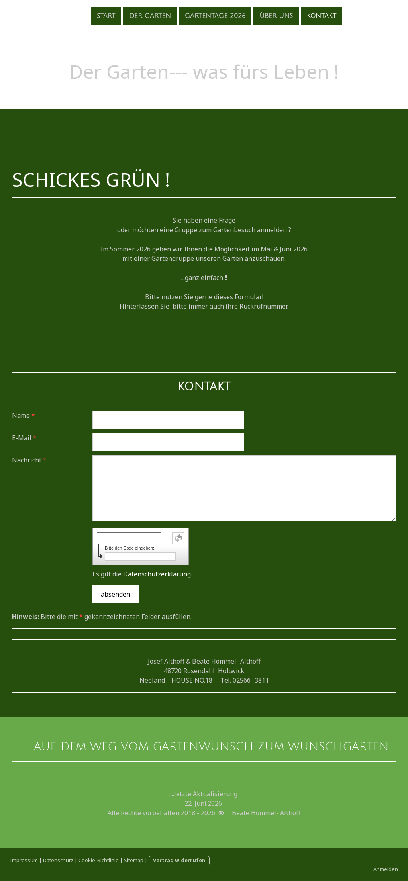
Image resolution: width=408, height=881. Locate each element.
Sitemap (133, 860)
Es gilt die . (142, 574)
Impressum (24, 860)
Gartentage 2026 (203, 15)
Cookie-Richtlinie (98, 860)
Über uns (263, 15)
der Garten (138, 15)
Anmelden (385, 869)
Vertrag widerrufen (179, 860)
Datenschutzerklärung (157, 574)
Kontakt (309, 15)
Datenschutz (58, 860)
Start (93, 15)
